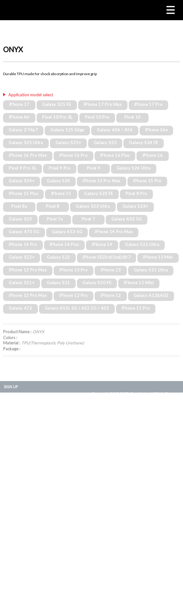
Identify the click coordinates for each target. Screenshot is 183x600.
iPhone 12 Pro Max (28, 295)
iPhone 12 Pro (73, 295)
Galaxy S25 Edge (67, 129)
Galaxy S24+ (21, 180)
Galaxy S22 (58, 257)
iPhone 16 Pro (73, 155)
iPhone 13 (110, 269)
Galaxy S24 (58, 180)
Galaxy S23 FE (98, 193)
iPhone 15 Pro (147, 180)
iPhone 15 (61, 193)
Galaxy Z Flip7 (23, 129)
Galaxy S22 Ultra (142, 244)
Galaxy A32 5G (126, 218)
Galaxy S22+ (21, 257)
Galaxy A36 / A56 (115, 129)
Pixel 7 (88, 218)
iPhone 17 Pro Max (103, 104)
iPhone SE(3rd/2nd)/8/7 (107, 257)
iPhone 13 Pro (73, 269)
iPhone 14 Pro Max (114, 231)
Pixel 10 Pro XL (57, 117)
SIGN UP (11, 386)
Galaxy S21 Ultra (151, 269)
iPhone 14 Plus (64, 244)
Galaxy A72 (20, 308)
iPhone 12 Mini (139, 282)
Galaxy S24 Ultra (134, 168)
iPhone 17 (19, 104)
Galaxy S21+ (21, 282)
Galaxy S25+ (68, 142)
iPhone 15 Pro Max (102, 180)
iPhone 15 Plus (23, 193)
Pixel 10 (132, 117)
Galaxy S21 (58, 282)
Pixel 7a (55, 218)
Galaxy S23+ (135, 206)
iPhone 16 (153, 155)
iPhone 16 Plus (115, 155)
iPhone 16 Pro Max (28, 155)
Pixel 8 (53, 206)
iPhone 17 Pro (148, 104)
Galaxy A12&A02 (151, 295)
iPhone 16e (156, 129)
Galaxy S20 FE (97, 282)
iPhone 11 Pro (136, 308)
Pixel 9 (93, 168)
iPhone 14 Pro (23, 244)
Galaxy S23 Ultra (93, 206)
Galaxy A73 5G (24, 231)
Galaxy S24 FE (143, 142)
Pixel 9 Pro (59, 168)
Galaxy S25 (105, 142)
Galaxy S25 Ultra (26, 142)
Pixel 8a (19, 206)
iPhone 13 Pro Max (28, 269)
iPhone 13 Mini (158, 257)
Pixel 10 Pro (97, 117)
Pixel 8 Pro (136, 193)
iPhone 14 (102, 244)
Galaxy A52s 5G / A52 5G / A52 (77, 308)
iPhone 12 (110, 295)
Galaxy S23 (20, 218)
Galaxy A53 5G (67, 231)
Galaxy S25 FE (56, 104)
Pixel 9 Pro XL (22, 168)
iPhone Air (19, 117)
